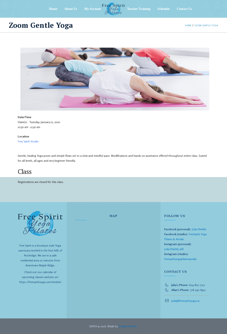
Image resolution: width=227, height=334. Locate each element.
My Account (92, 9)
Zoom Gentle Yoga (206, 25)
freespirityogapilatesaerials (180, 259)
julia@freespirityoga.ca (185, 300)
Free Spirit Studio (28, 141)
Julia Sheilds (199, 229)
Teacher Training (138, 9)
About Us (70, 9)
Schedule (163, 9)
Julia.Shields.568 (174, 249)
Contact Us (184, 9)
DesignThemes (127, 326)
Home (53, 9)
